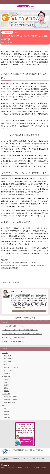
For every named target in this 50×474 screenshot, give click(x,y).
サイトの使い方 (11, 467)
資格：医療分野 (8, 358)
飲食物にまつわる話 (9, 373)
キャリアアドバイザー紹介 (28, 458)
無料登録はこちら (4, 459)
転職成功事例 (16, 458)
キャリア (5, 353)
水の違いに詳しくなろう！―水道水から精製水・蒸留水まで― (20, 330)
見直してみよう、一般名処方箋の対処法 (13, 338)
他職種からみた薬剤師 (10, 396)
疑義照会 (6, 414)
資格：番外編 (7, 361)
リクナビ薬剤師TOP (5, 458)
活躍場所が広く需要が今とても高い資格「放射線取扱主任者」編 (22, 265)
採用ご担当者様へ (37, 467)
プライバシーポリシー (28, 467)
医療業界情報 (8, 32)
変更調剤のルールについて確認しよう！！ (14, 341)
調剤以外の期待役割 (9, 402)
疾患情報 (6, 391)
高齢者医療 (7, 417)
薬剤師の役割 (6, 394)
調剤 (3, 405)
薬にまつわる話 (8, 370)
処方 (5, 408)
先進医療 (6, 385)
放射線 (16, 32)
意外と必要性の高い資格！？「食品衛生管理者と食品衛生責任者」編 (22, 334)
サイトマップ (3, 467)
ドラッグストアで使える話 (11, 367)
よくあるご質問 (41, 458)
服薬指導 (6, 411)
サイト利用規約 (19, 467)
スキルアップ (7, 356)
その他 (6, 379)
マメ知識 (5, 364)
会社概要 (44, 467)
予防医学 (6, 382)
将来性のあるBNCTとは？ (9, 268)
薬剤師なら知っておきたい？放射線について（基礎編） (19, 263)
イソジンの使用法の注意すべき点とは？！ (14, 326)
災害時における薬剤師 (10, 399)
